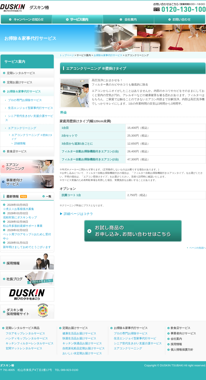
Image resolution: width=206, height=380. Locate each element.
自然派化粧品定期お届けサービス (83, 348)
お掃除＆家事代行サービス (108, 55)
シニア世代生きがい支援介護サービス (138, 343)
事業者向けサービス (183, 333)
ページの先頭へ (197, 247)
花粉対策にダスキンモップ (20, 217)
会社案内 (176, 338)
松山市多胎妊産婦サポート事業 (23, 225)
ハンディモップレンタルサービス (27, 338)
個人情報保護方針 (182, 349)
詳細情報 (20, 143)
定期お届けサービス (75, 328)
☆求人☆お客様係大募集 (18, 209)
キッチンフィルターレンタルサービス (30, 343)
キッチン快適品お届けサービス (82, 343)
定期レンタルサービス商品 (22, 328)
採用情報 (176, 344)
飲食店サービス (180, 328)
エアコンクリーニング (128, 348)
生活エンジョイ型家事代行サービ (135, 338)
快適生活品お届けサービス (79, 338)
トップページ (67, 55)
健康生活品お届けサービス (79, 333)
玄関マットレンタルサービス (24, 348)
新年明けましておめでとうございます (27, 247)
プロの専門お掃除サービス (131, 333)
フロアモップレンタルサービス (25, 333)
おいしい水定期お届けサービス (82, 353)
